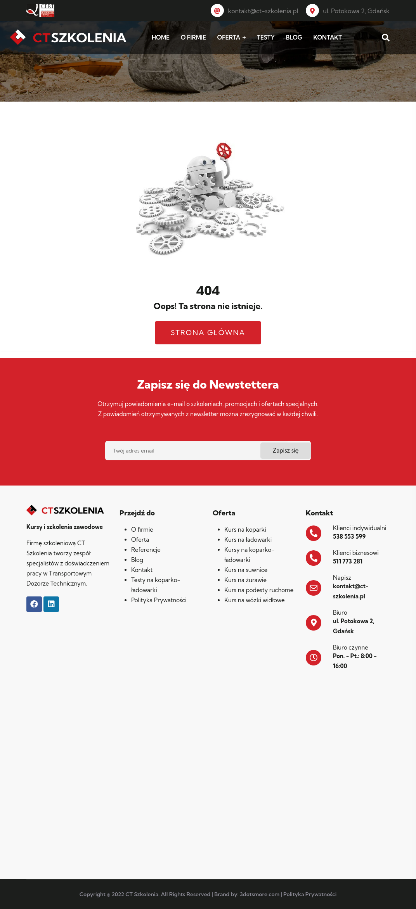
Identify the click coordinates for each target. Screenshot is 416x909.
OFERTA (229, 37)
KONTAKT (328, 37)
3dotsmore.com (259, 894)
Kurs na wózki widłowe (254, 600)
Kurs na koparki (245, 529)
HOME (161, 37)
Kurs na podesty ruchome (258, 590)
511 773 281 (347, 561)
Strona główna (208, 332)
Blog (137, 559)
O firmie (142, 529)
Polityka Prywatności (159, 600)
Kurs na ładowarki (248, 539)
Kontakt (142, 570)
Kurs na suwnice (245, 570)
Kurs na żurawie (245, 580)
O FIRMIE (193, 37)
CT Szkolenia (141, 894)
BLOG (294, 37)
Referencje (146, 549)
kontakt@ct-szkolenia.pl (254, 11)
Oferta (140, 539)
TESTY (266, 37)
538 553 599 (349, 536)
